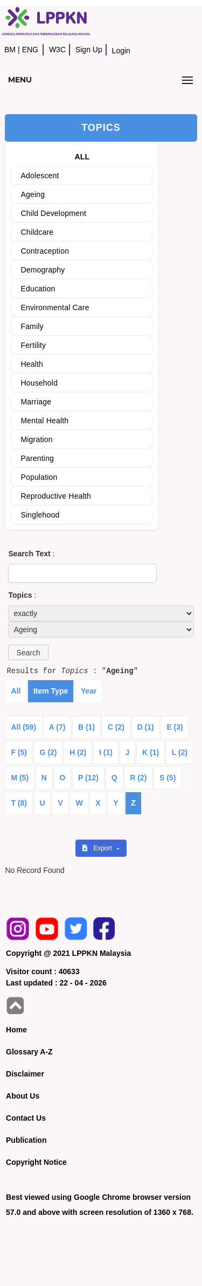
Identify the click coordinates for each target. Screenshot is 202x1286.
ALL (81, 156)
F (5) (19, 752)
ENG (30, 49)
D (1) (145, 727)
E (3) (174, 727)
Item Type (50, 691)
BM (10, 49)
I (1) (106, 752)
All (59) (23, 727)
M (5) (20, 777)
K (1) (150, 752)
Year (89, 691)
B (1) (86, 727)
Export (98, 848)
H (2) (77, 752)
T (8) (19, 803)
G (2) (48, 752)
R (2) (138, 777)
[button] (28, 652)
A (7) (57, 727)
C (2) (116, 727)
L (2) (179, 752)
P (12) (88, 777)
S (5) (167, 777)
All (15, 691)
